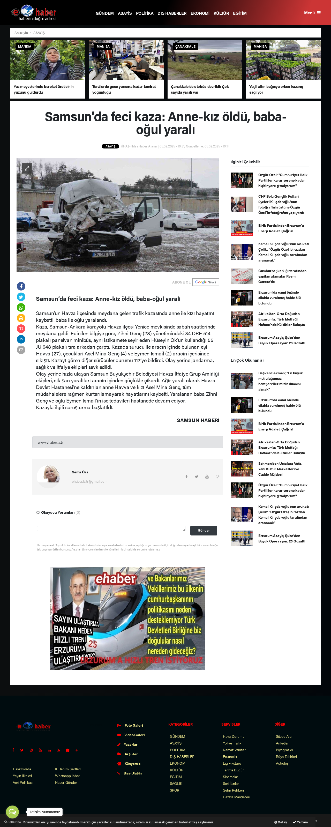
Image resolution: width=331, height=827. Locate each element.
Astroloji (282, 763)
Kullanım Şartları (68, 768)
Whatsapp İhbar (67, 775)
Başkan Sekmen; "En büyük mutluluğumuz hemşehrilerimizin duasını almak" (280, 381)
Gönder (204, 530)
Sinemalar (230, 776)
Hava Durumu (234, 736)
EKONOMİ (200, 13)
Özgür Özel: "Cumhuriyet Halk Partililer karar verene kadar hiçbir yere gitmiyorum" (282, 180)
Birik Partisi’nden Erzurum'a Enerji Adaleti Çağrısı (281, 228)
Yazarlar (127, 744)
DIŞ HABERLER (171, 13)
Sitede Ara (283, 736)
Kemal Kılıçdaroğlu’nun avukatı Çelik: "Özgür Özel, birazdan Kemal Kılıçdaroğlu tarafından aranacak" (283, 252)
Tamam (300, 821)
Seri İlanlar (231, 783)
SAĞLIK (176, 783)
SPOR (174, 790)
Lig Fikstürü (232, 763)
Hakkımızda (22, 768)
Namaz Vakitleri (234, 749)
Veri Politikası (23, 782)
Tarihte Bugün (234, 769)
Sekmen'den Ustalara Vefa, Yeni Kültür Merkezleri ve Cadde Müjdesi (280, 469)
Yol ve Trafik (232, 743)
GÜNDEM (105, 13)
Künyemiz (128, 763)
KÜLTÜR (221, 13)
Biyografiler (284, 749)
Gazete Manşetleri (236, 796)
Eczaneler (230, 756)
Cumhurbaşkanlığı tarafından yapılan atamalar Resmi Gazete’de (282, 276)
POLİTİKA (145, 13)
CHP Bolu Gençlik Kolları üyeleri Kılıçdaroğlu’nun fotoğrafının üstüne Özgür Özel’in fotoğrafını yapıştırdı (281, 204)
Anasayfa (21, 32)
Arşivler (127, 753)
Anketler (282, 743)
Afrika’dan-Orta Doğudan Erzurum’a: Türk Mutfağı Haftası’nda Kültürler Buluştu (281, 319)
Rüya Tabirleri (286, 756)
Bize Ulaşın (129, 773)
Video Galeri (131, 734)
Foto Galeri (130, 725)
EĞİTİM (239, 13)
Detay (280, 821)
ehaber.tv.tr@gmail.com (90, 481)
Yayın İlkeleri (22, 775)
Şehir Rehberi (233, 790)
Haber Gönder (66, 782)
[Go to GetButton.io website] (12, 821)
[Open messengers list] (12, 812)
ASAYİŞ (125, 13)
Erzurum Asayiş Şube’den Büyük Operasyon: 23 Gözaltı (281, 340)
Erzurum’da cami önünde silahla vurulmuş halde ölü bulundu (279, 297)
